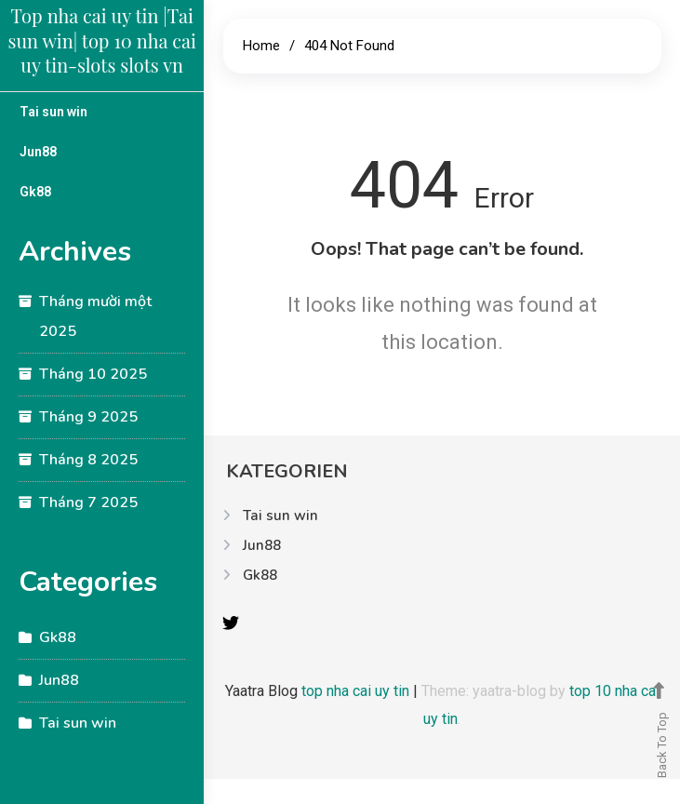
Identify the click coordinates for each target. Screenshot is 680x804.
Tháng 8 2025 (88, 459)
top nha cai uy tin (357, 691)
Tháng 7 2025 (88, 502)
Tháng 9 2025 (88, 417)
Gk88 (35, 191)
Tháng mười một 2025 (95, 316)
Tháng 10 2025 (93, 374)
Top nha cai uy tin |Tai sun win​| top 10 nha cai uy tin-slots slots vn (102, 40)
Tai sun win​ (53, 111)
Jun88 (38, 151)
